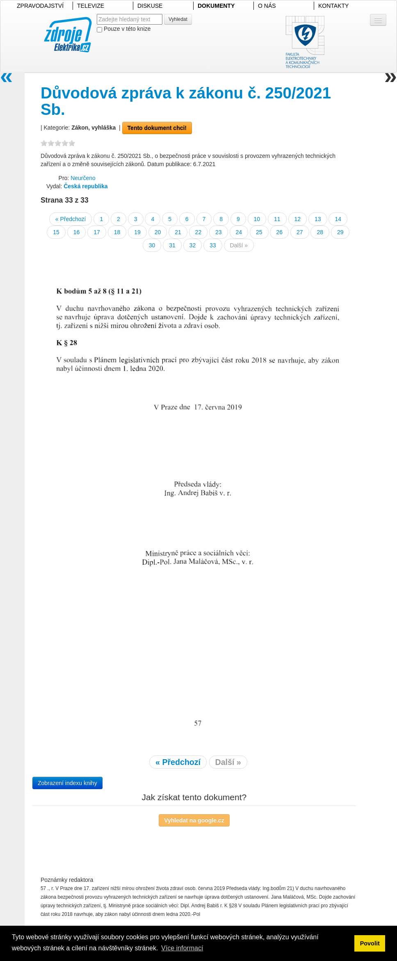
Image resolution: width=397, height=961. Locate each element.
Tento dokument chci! (157, 128)
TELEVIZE (90, 5)
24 (239, 232)
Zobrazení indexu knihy (67, 783)
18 (117, 232)
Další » (239, 245)
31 (172, 245)
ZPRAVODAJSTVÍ (40, 5)
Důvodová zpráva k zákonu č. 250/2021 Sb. (186, 101)
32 (192, 245)
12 (297, 219)
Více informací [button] (182, 948)
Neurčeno (83, 178)
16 (76, 232)
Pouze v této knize (124, 28)
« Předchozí (70, 219)
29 (340, 232)
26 (279, 232)
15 (56, 232)
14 (338, 219)
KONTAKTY (333, 5)
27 (300, 232)
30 (152, 245)
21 (178, 232)
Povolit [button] (370, 943)
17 (97, 232)
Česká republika (85, 186)
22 (198, 232)
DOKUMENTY (216, 5)
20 (158, 232)
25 (259, 232)
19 (137, 232)
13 (318, 219)
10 (257, 219)
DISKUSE (149, 5)
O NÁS (267, 5)
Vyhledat (178, 19)
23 (218, 232)
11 (277, 219)
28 (320, 232)
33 (213, 245)
